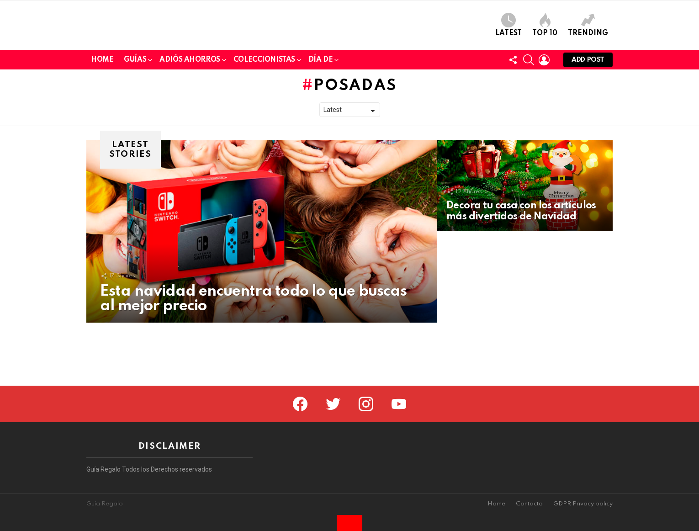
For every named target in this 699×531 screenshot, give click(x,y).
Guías (135, 124)
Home (102, 123)
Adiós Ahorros (189, 124)
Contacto (529, 504)
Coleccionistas (264, 124)
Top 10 (544, 56)
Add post (588, 125)
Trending (588, 56)
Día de (320, 124)
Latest (508, 56)
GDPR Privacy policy (583, 504)
